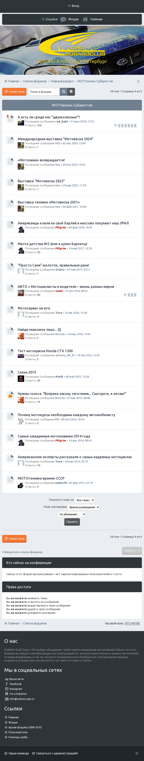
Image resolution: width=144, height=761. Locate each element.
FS (57, 419)
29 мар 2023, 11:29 (74, 185)
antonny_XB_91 (65, 355)
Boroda (60, 334)
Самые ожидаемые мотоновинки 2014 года (54, 436)
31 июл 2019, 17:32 (82, 121)
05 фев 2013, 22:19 (81, 482)
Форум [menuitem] (73, 19)
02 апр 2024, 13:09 (74, 143)
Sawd (59, 290)
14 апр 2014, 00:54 (80, 440)
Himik (59, 376)
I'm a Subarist (18, 693)
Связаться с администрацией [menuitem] (57, 753)
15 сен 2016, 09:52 (76, 290)
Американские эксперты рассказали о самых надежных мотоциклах (75, 457)
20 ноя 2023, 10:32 (74, 164)
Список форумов (35, 623)
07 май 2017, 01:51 (78, 269)
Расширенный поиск (71, 92)
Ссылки (51, 19)
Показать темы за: (72, 500)
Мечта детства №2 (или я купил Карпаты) (52, 244)
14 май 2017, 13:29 (80, 248)
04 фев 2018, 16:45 (80, 227)
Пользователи (18, 732)
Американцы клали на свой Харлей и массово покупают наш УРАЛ (73, 223)
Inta (57, 143)
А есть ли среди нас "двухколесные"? (49, 117)
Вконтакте (17, 678)
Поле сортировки (72, 507)
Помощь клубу (18, 737)
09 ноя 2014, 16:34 (72, 419)
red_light (61, 121)
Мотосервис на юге (34, 308)
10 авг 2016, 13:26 (76, 312)
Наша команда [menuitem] (19, 753)
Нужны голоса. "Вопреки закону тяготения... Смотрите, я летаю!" (72, 394)
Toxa (58, 312)
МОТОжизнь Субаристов (72, 105)
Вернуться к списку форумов (23, 552)
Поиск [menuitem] (138, 81)
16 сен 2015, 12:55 (88, 355)
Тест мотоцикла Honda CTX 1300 (45, 351)
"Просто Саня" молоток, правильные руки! (53, 265)
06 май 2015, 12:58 (77, 376)
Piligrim (60, 227)
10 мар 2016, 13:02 (79, 334)
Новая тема (16, 91)
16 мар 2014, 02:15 (76, 461)
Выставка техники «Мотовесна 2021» (49, 202)
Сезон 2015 (27, 372)
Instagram (16, 688)
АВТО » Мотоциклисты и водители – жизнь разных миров (66, 287)
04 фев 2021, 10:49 (74, 206)
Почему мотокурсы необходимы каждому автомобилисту (66, 415)
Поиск (63, 92)
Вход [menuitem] (75, 5)
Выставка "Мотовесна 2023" (41, 181)
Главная (96, 19)
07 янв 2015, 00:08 (78, 397)
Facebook (16, 683)
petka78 (60, 482)
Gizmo (60, 269)
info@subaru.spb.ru (22, 698)
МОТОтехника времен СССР (41, 478)
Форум (13, 722)
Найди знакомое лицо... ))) (39, 329)
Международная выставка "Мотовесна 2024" (55, 139)
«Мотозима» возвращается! (41, 160)
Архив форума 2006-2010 (25, 727)
